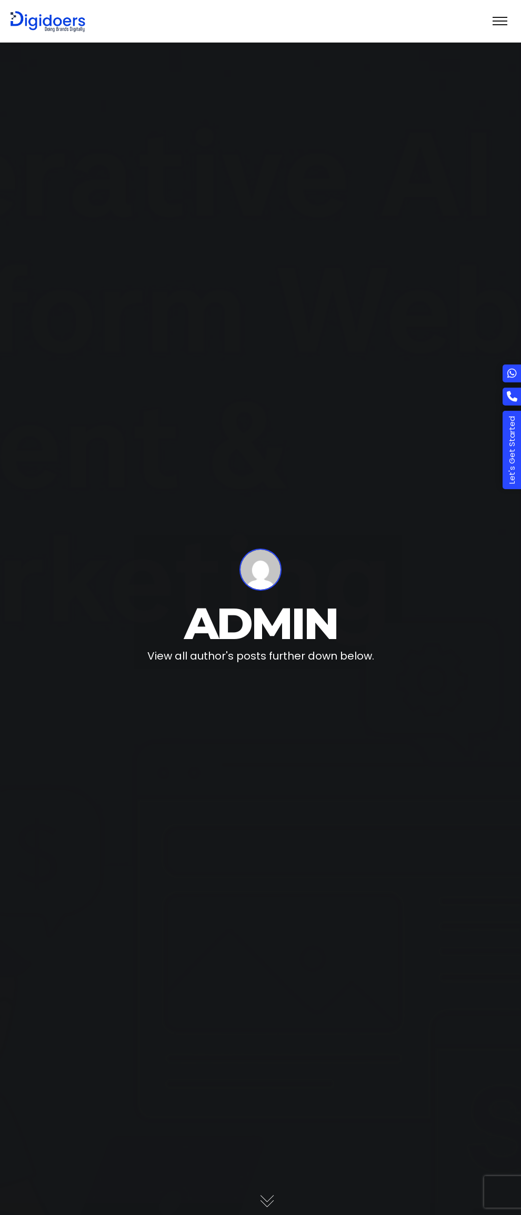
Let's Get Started (511, 450)
